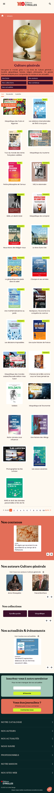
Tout (2, 94)
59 (44, 510)
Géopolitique (40, 614)
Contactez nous (27, 710)
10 (40, 510)
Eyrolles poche (15, 614)
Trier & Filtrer (10, 105)
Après (47, 510)
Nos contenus (34, 83)
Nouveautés (9, 94)
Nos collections (8, 83)
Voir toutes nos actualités (27, 636)
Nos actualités (7, 87)
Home (2, 16)
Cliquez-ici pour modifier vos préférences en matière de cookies (27, 790)
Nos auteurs (33, 78)
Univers (9, 16)
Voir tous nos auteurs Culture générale (27, 572)
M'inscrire (27, 693)
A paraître (18, 94)
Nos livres (5, 78)
